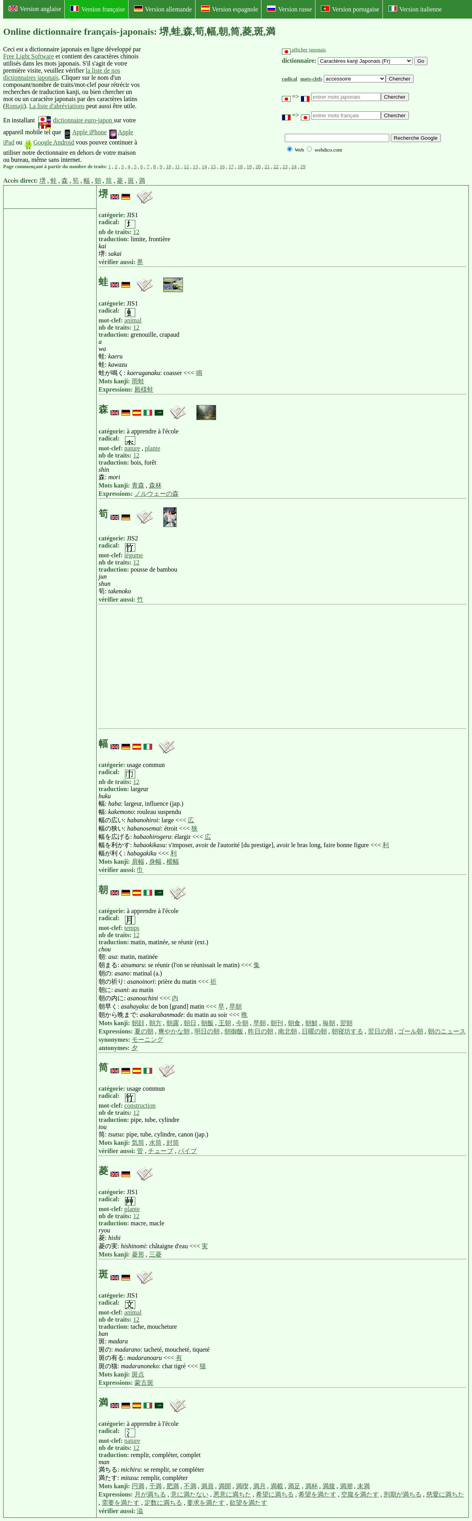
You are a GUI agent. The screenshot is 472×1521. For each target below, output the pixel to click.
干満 (155, 1486)
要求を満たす (206, 1502)
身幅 (155, 861)
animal (133, 320)
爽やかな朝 (174, 1031)
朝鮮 (311, 1023)
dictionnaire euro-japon (76, 120)
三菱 (155, 1254)
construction (139, 1105)
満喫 (242, 1486)
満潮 (346, 1486)
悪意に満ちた (232, 1494)
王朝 (224, 1023)
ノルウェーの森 (156, 493)
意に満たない (190, 1494)
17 (231, 166)
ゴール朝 (410, 1031)
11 (177, 166)
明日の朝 (207, 1031)
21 (267, 166)
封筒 (172, 1142)
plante (152, 448)
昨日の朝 (260, 1031)
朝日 (190, 1023)
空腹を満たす (360, 1494)
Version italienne (415, 9)
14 (204, 166)
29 (303, 166)
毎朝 (329, 1023)
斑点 (138, 1374)
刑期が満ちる (403, 1494)
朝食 (294, 1023)
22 (276, 166)
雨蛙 (138, 381)
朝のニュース (447, 1031)
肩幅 (138, 861)
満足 (294, 1486)
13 (195, 166)
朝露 (172, 1023)
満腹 (329, 1486)
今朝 (242, 1023)
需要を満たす (121, 1502)
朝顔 (138, 1023)
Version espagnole (229, 9)
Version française (97, 9)
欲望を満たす (248, 1502)
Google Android (49, 142)
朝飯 (207, 1023)
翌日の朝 (380, 1031)
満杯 (311, 1486)
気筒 (138, 1142)
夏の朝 (143, 1031)
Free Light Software (28, 56)
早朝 (235, 1006)
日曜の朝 (314, 1031)
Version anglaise (35, 9)
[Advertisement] (202, 104)
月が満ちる (150, 1494)
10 (168, 166)
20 (258, 166)
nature (132, 448)
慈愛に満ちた (445, 1494)
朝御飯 (233, 1031)
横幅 (172, 861)
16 (222, 166)
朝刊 (277, 1023)
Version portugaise (350, 9)
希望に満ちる (275, 1494)
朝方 (155, 1023)
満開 (224, 1486)
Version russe (289, 9)
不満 (190, 1486)
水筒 (155, 1142)
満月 (259, 1486)
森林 (155, 485)
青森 (138, 485)
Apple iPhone (85, 132)
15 (213, 166)
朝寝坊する (347, 1031)
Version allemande (163, 9)
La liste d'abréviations (57, 106)
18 (240, 166)
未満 (363, 1486)
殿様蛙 (143, 389)
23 (284, 166)
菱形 (138, 1254)
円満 (138, 1486)
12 (186, 166)
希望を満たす (317, 1494)
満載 (277, 1486)
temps (131, 928)
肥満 (172, 1486)
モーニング (147, 1039)
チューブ (160, 1151)
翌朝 (346, 1023)
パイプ (187, 1151)
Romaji (14, 106)
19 (249, 166)
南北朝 (287, 1031)
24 (294, 166)
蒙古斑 (143, 1382)
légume (133, 555)
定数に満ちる (163, 1502)
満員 (207, 1486)
